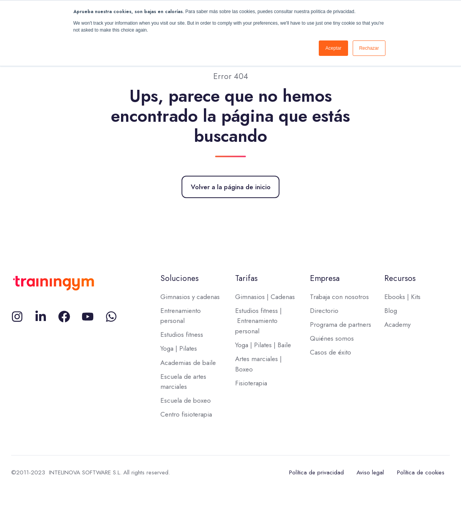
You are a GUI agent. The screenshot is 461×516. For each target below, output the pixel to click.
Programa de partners (340, 324)
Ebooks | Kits (402, 296)
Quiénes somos (332, 338)
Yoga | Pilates (178, 348)
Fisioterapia (251, 383)
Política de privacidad (316, 472)
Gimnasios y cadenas (190, 296)
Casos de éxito (330, 352)
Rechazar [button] (369, 48)
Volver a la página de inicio (231, 187)
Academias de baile (188, 362)
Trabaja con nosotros (339, 296)
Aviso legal (370, 472)
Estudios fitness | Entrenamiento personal (258, 321)
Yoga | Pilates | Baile (263, 345)
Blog (390, 310)
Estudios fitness (181, 334)
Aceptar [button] (333, 48)
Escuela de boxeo (185, 400)
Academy (397, 324)
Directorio (324, 310)
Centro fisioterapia (186, 414)
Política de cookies (420, 472)
